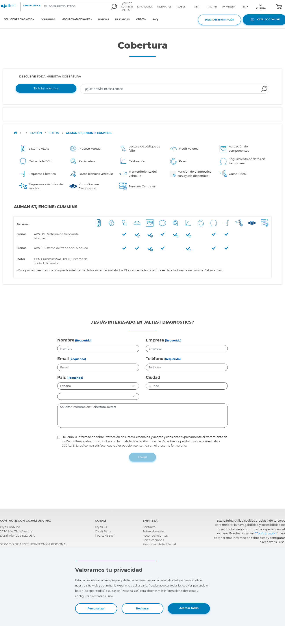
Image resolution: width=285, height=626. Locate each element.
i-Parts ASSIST (105, 535)
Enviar (142, 457)
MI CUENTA (261, 7)
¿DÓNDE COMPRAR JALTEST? (127, 6)
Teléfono (154, 358)
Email (63, 358)
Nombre (65, 340)
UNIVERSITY (228, 6)
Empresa (155, 340)
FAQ (155, 19)
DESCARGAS (122, 19)
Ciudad (153, 377)
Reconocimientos (155, 535)
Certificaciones (153, 540)
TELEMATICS (164, 6)
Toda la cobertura (46, 88)
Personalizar (96, 608)
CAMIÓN (36, 133)
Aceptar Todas (188, 608)
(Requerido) (83, 340)
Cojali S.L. (102, 527)
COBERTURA (48, 19)
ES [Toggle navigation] (244, 6)
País (61, 377)
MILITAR (212, 6)
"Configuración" (266, 533)
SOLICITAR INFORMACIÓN (219, 19)
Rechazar (142, 608)
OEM (197, 6)
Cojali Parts (103, 531)
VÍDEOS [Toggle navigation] (140, 19)
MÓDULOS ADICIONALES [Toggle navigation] (76, 19)
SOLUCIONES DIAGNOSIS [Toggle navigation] (18, 19)
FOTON (54, 133)
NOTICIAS (103, 19)
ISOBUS (181, 6)
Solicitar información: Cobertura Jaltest (142, 415)
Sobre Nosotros (153, 531)
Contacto (148, 527)
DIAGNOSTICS (145, 6)
